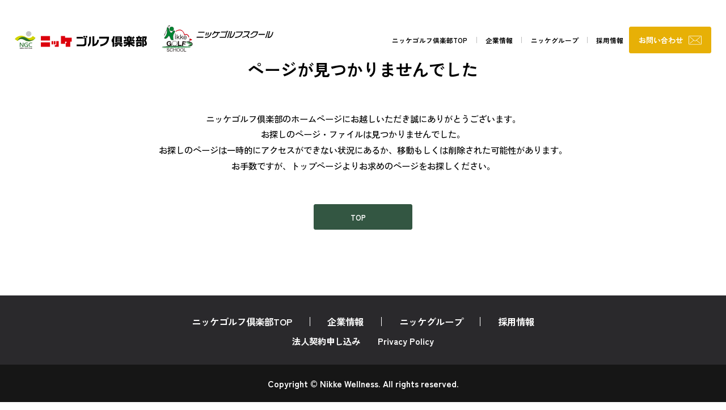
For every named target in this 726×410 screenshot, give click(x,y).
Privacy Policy (406, 349)
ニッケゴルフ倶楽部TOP (368, 41)
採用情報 (580, 41)
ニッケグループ (515, 41)
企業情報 (450, 41)
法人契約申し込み (326, 349)
